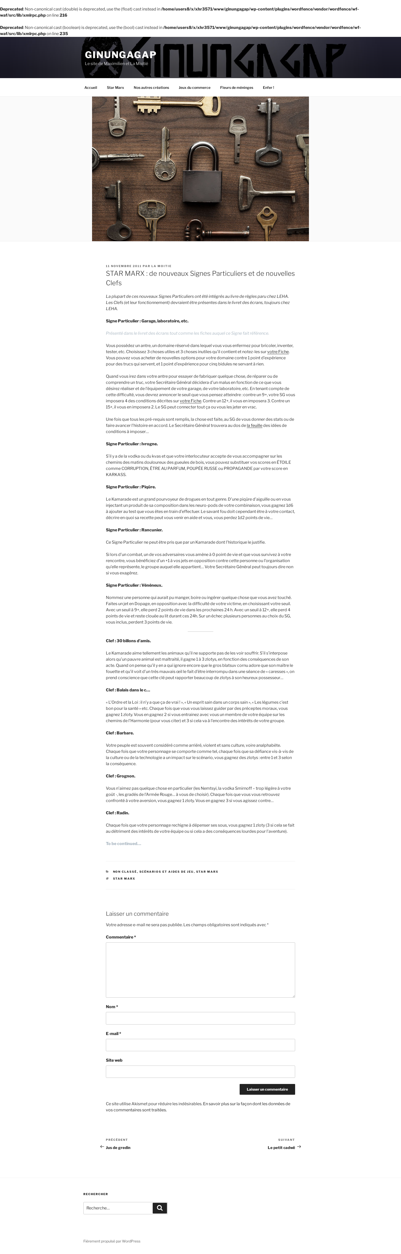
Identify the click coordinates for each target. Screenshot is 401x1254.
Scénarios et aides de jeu (166, 872)
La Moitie (161, 267)
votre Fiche (278, 352)
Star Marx (115, 88)
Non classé (125, 872)
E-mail (113, 1034)
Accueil (90, 88)
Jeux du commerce (194, 88)
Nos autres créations (151, 88)
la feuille (254, 426)
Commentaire (121, 938)
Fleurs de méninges (236, 88)
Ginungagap (121, 54)
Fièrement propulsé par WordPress (111, 1242)
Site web (114, 1061)
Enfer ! (268, 88)
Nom (112, 1007)
